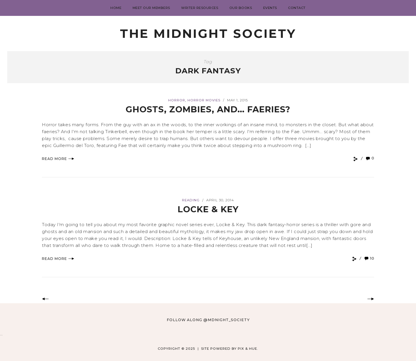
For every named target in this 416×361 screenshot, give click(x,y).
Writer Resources (199, 8)
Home (115, 8)
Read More (58, 159)
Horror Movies (203, 100)
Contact (297, 8)
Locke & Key (208, 209)
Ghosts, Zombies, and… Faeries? (208, 109)
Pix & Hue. (248, 349)
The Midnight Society (208, 33)
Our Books (240, 8)
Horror (176, 100)
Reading (191, 200)
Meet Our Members (151, 8)
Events (270, 8)
